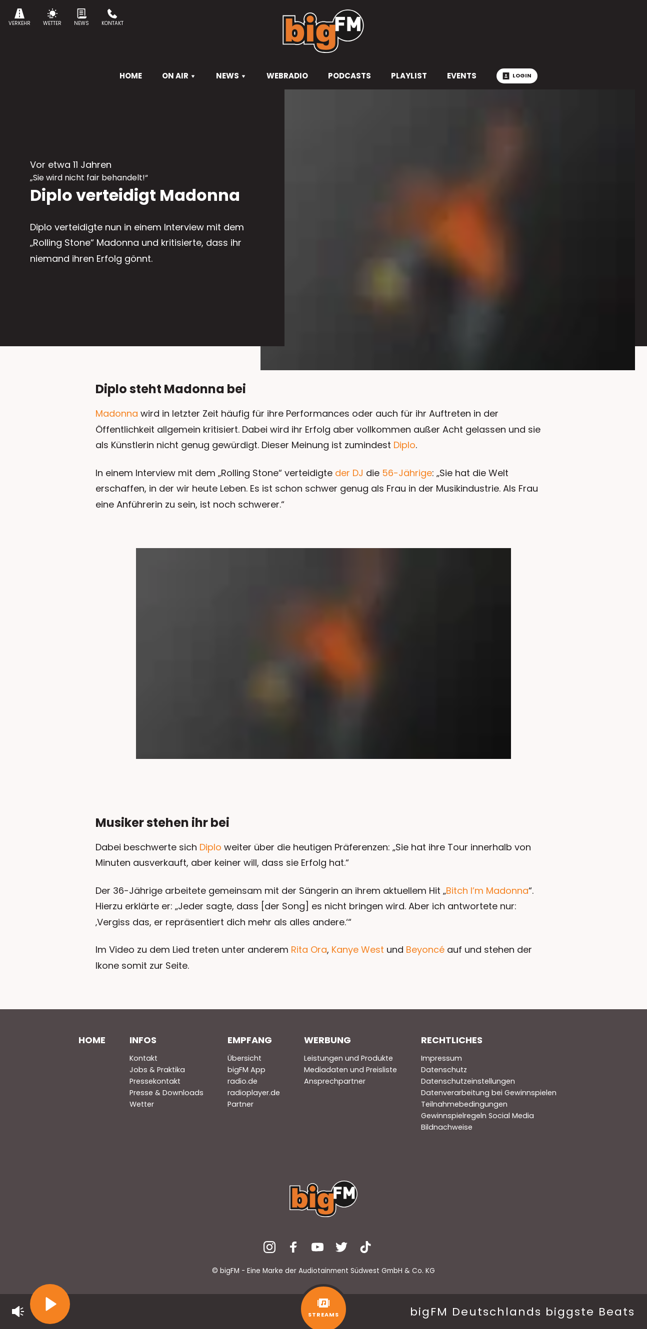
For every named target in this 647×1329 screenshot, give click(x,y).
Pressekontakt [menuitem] (155, 1081)
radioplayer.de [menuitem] (254, 1093)
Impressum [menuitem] (441, 1058)
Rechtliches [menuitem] (451, 1040)
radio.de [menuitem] (243, 1081)
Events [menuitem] (461, 75)
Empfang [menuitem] (250, 1040)
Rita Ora (309, 949)
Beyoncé (425, 949)
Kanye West (358, 949)
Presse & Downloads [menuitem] (167, 1093)
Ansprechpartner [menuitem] (335, 1081)
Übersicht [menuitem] (245, 1058)
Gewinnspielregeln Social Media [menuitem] (477, 1116)
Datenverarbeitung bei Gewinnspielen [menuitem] (488, 1093)
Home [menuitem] (92, 1040)
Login (517, 75)
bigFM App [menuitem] (247, 1070)
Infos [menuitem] (143, 1040)
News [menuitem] (231, 75)
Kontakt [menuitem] (144, 1058)
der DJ (349, 473)
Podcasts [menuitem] (349, 75)
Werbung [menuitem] (327, 1040)
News (81, 17)
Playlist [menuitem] (409, 75)
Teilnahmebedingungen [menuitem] (464, 1104)
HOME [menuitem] (131, 75)
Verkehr (19, 17)
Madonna (117, 413)
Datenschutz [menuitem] (444, 1070)
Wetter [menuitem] (142, 1104)
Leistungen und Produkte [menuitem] (348, 1058)
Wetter (52, 17)
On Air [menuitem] (179, 75)
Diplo (405, 445)
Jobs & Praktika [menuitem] (157, 1070)
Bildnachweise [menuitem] (446, 1127)
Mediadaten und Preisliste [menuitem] (350, 1070)
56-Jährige (407, 473)
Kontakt (113, 17)
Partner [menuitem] (241, 1104)
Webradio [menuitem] (287, 75)
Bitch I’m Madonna (487, 890)
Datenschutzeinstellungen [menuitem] (468, 1081)
